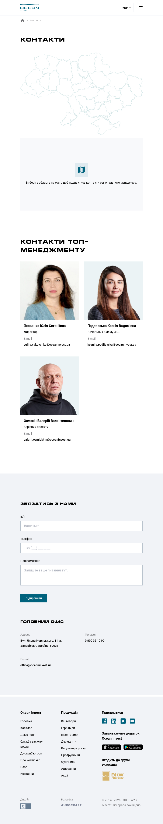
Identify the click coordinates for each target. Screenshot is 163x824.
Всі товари (68, 721)
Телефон (26, 538)
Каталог (26, 728)
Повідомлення (30, 561)
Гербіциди (68, 728)
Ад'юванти (68, 768)
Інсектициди (69, 734)
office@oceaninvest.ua (36, 665)
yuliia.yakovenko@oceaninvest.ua (47, 344)
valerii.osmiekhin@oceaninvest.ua (47, 439)
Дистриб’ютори (31, 753)
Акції (64, 775)
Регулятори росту (73, 748)
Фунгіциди (68, 762)
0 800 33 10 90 (94, 640)
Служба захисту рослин (31, 744)
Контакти (27, 773)
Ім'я (22, 516)
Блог (23, 767)
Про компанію (30, 760)
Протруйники (70, 755)
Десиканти (68, 741)
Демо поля (27, 734)
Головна (26, 721)
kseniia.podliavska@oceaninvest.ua (111, 344)
